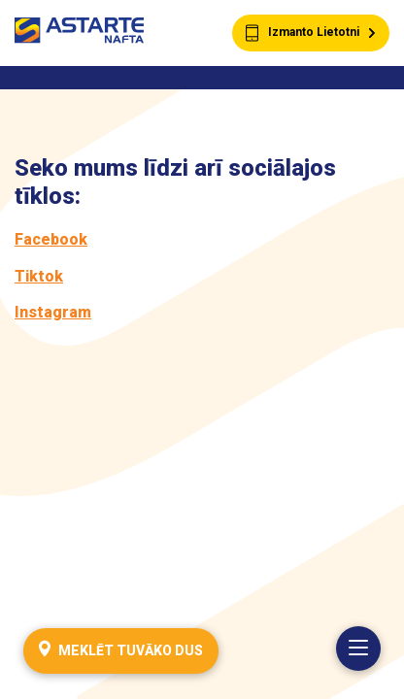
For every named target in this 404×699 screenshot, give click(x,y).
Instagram (53, 312)
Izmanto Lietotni (311, 33)
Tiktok (39, 276)
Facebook (51, 239)
